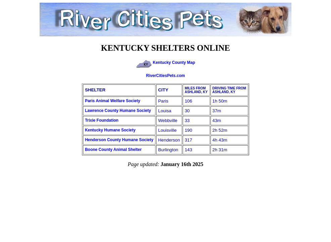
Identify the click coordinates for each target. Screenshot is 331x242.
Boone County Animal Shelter (113, 149)
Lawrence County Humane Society (118, 110)
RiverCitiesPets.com (165, 75)
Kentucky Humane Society (110, 130)
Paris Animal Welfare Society (112, 100)
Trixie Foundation (102, 120)
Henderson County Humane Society (119, 139)
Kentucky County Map (165, 62)
